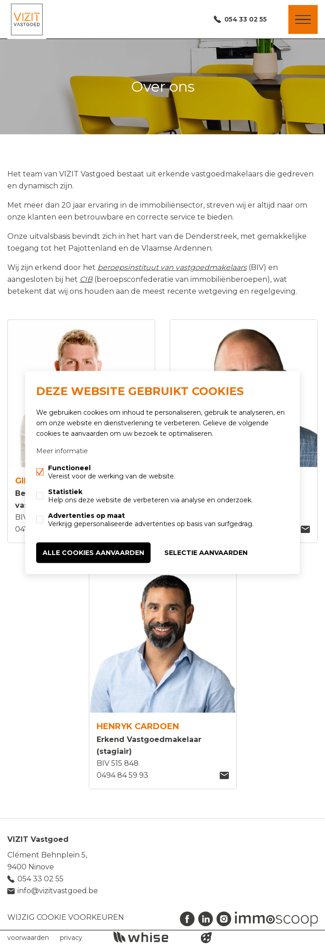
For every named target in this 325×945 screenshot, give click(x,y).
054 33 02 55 (244, 20)
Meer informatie (62, 451)
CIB (86, 279)
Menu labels (303, 19)
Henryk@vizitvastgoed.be (224, 775)
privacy (71, 938)
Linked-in (205, 919)
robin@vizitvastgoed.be (305, 529)
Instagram (224, 919)
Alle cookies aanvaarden (93, 553)
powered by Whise (152, 937)
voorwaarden (28, 938)
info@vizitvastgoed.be (57, 890)
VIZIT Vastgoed (38, 839)
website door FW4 (206, 937)
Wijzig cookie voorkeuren (65, 917)
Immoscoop (276, 919)
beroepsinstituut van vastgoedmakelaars (172, 267)
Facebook (187, 919)
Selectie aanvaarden (206, 553)
